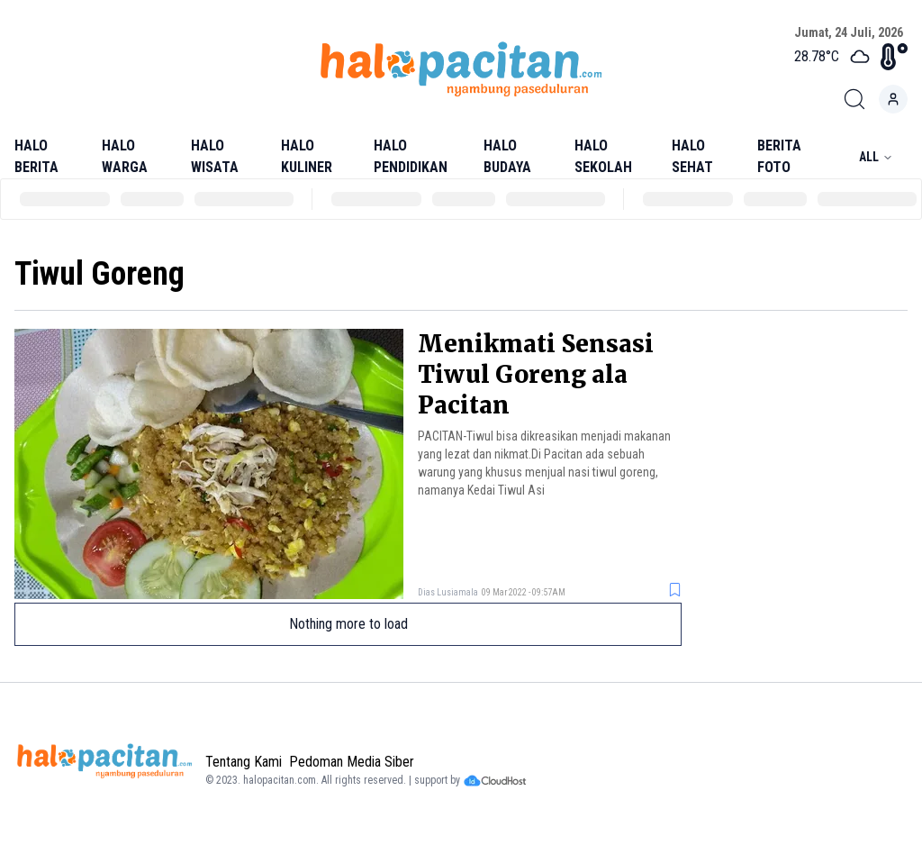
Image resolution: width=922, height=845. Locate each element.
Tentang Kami (243, 761)
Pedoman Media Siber (351, 761)
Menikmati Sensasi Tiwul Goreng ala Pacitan (536, 374)
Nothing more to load (348, 623)
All (876, 157)
